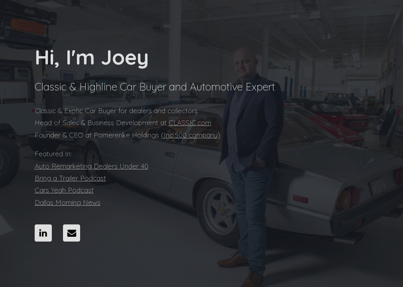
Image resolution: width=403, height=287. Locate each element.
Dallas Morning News (67, 202)
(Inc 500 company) (190, 135)
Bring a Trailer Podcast (70, 178)
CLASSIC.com (190, 122)
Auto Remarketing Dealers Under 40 (91, 166)
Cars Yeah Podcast (64, 190)
